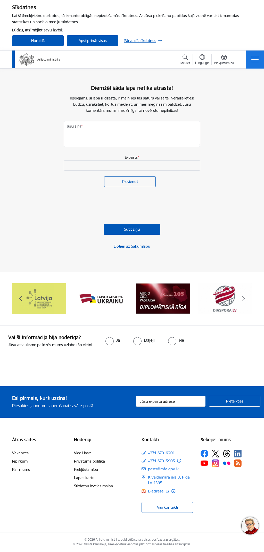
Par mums (21, 469)
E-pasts (131, 157)
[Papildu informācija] (179, 461)
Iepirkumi (20, 461)
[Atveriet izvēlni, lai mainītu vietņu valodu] (202, 60)
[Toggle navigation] (255, 60)
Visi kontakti (167, 507)
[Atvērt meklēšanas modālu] (185, 60)
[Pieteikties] (234, 401)
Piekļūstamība (86, 469)
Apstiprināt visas (93, 40)
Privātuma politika (89, 461)
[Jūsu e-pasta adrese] (170, 401)
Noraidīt (38, 40)
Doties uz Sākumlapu (132, 246)
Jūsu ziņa (74, 126)
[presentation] (103, 206)
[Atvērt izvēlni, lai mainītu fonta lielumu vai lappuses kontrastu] (223, 60)
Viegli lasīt (82, 452)
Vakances (20, 452)
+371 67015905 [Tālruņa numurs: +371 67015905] (161, 460)
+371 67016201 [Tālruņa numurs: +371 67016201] (161, 452)
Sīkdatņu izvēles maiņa (93, 485)
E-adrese (156, 491)
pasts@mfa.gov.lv (163, 468)
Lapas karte (84, 477)
